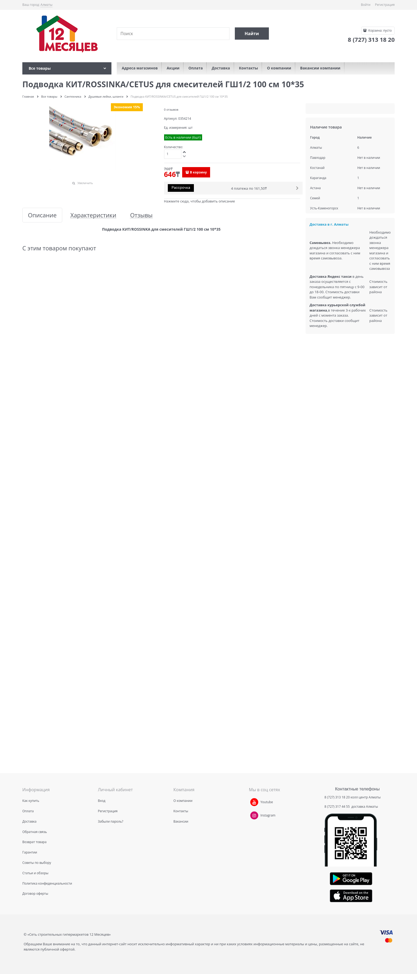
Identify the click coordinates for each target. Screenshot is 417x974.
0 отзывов (171, 109)
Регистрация (385, 4)
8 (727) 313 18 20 (337, 797)
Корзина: (380, 30)
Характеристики (93, 215)
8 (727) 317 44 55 (337, 806)
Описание (42, 215)
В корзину (198, 172)
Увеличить (85, 183)
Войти (365, 4)
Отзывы (141, 215)
